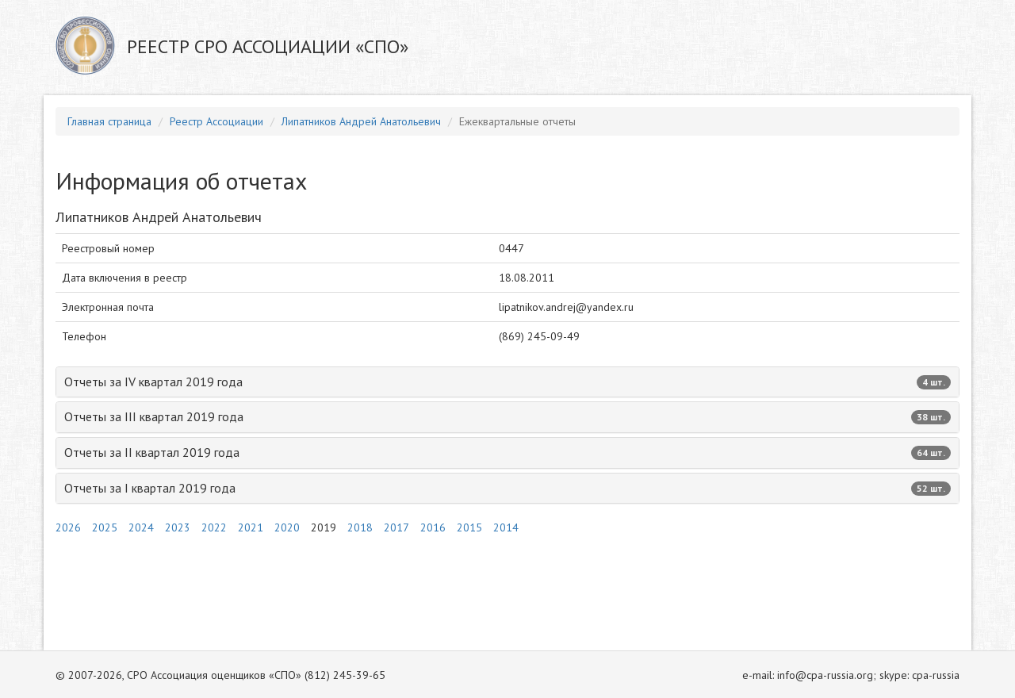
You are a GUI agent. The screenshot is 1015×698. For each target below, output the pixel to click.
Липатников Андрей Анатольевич (361, 121)
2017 (396, 527)
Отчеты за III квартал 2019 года (507, 416)
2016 (433, 527)
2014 (506, 527)
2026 (68, 527)
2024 (141, 527)
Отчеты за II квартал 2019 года (507, 452)
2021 (250, 527)
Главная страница (109, 121)
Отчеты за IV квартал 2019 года (507, 381)
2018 (360, 527)
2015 (469, 527)
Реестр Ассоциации (216, 121)
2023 (177, 527)
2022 (214, 527)
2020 (287, 527)
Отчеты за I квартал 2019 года (507, 488)
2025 (104, 527)
